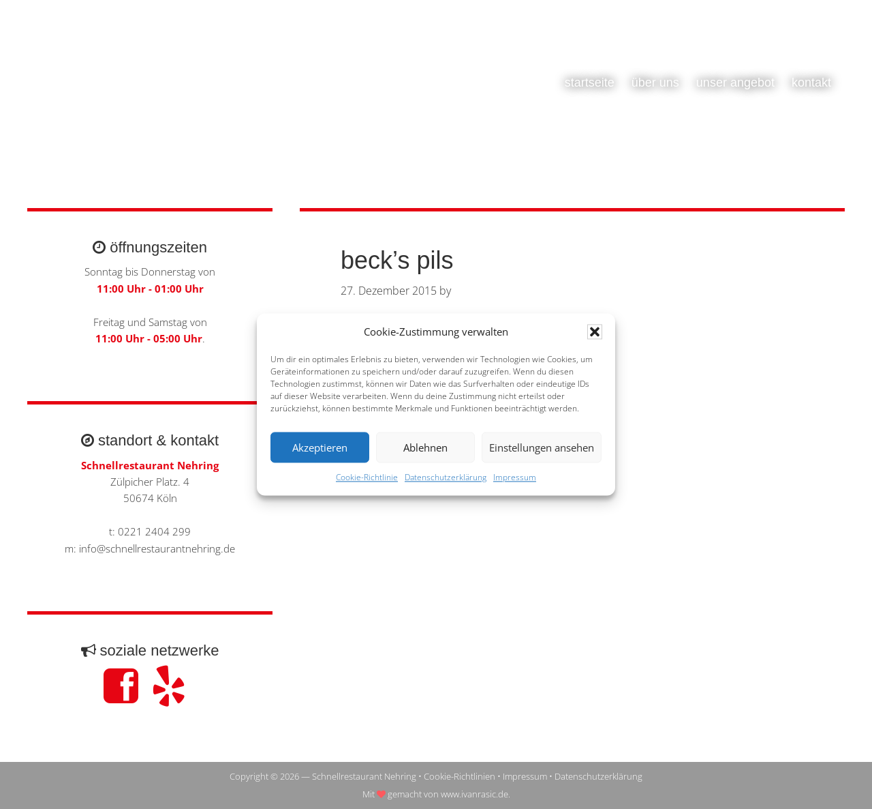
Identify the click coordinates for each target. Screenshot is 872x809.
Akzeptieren (319, 447)
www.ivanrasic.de (474, 794)
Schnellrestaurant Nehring (163, 95)
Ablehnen (425, 447)
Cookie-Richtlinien (459, 776)
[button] (595, 332)
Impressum (514, 478)
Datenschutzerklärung (445, 478)
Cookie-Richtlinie (367, 478)
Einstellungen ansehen (541, 447)
